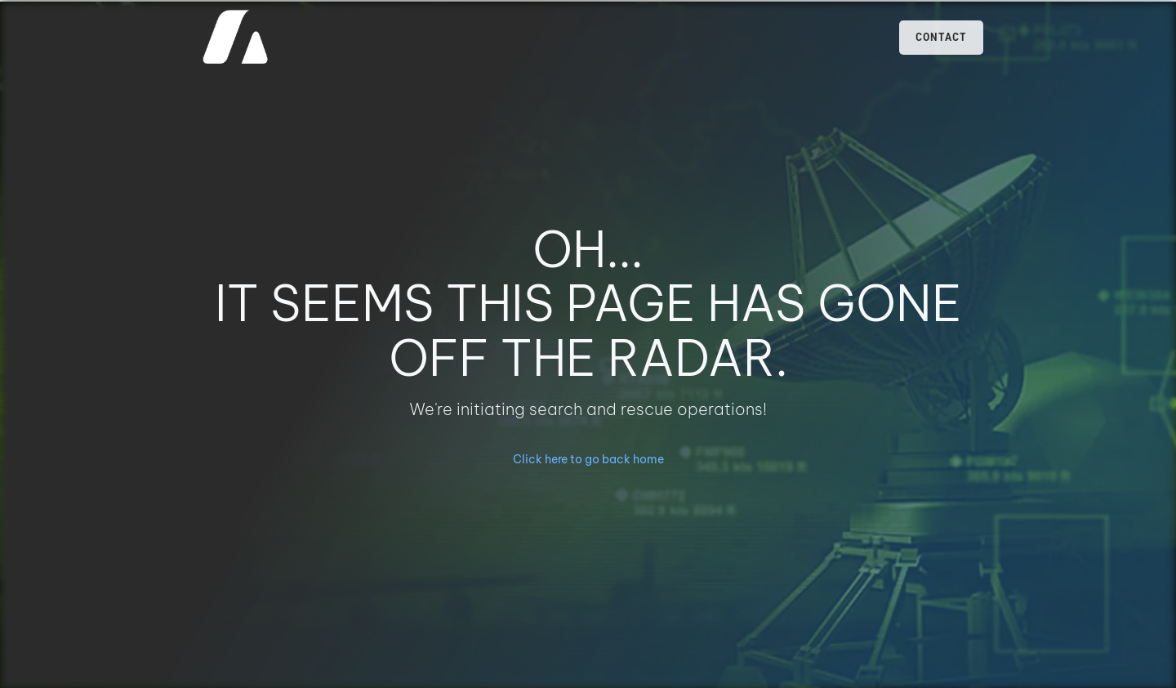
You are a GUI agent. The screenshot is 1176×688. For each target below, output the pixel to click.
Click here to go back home (588, 459)
